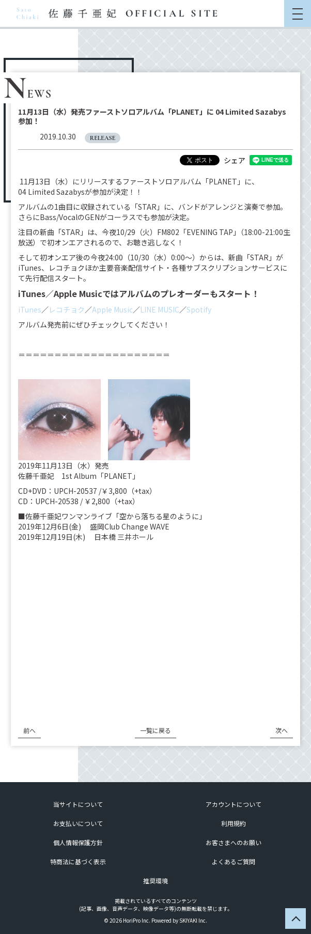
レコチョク (67, 309)
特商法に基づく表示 (78, 861)
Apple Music (112, 309)
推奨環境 (155, 880)
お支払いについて (78, 823)
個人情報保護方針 (78, 842)
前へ (29, 730)
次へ (281, 730)
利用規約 (233, 823)
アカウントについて (233, 804)
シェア (234, 160)
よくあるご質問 (233, 861)
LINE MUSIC (159, 309)
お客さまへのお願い (233, 842)
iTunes (29, 309)
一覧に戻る (155, 730)
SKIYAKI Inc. (193, 920)
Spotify (198, 309)
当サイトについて (78, 804)
